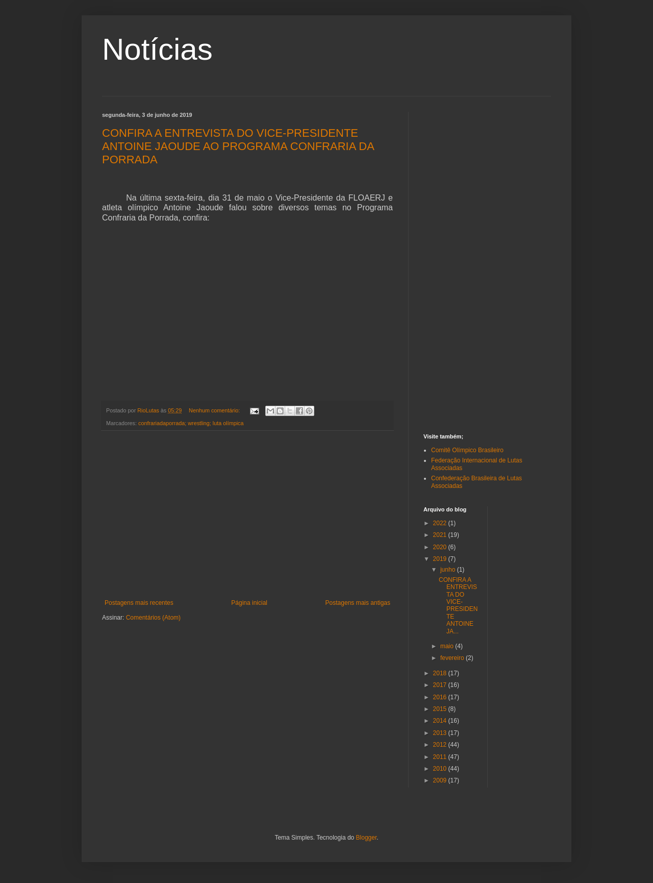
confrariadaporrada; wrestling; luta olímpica (190, 423)
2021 (440, 534)
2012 (440, 744)
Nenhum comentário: (215, 410)
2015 (440, 709)
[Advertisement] (247, 515)
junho (448, 569)
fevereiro (453, 657)
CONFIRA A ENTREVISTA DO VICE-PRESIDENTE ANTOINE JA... (458, 605)
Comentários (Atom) (153, 617)
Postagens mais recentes (139, 602)
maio (447, 646)
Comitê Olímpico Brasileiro (467, 450)
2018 (440, 673)
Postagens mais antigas (357, 602)
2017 (440, 685)
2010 (440, 768)
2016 (440, 697)
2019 (440, 558)
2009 (440, 780)
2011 (440, 757)
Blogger (366, 837)
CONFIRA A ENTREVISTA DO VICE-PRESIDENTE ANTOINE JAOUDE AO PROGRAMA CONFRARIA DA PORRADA (238, 146)
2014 (440, 720)
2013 (440, 733)
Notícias (157, 49)
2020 (440, 547)
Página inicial (249, 602)
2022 (440, 523)
